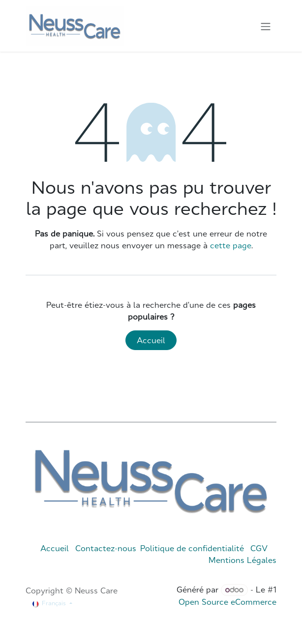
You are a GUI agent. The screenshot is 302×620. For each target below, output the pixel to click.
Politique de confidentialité (192, 548)
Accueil (151, 340)
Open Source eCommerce (227, 602)
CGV (259, 548)
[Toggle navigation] (265, 26)
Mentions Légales (242, 560)
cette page (230, 245)
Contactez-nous (105, 548)
